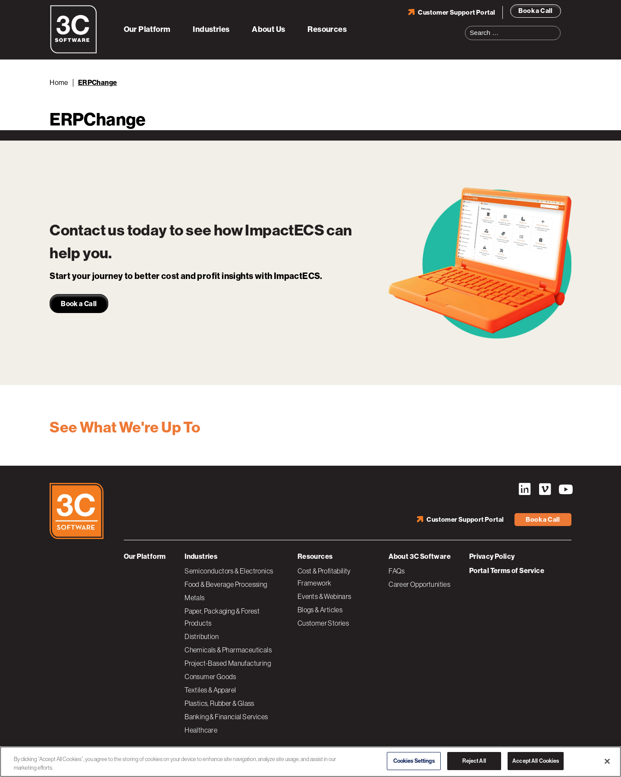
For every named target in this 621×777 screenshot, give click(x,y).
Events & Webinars (324, 596)
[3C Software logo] (73, 52)
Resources (327, 29)
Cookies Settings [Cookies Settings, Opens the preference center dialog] (414, 761)
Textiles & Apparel (210, 690)
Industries (211, 29)
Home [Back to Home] (59, 82)
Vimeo (544, 489)
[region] (310, 761)
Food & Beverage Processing (226, 584)
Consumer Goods (210, 676)
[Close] (607, 761)
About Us (268, 29)
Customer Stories (323, 623)
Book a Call (535, 11)
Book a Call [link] (79, 304)
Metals (194, 598)
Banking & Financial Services (226, 717)
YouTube (564, 489)
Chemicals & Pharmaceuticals (228, 650)
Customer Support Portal (456, 12)
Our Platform (147, 29)
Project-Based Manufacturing (228, 663)
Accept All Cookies (535, 761)
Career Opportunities (419, 584)
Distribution (202, 636)
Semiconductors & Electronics (229, 571)
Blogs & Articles (320, 610)
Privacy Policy (492, 556)
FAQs (397, 571)
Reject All (474, 761)
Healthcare (201, 730)
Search (556, 27)
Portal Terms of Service (506, 571)
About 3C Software (420, 556)
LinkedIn (524, 489)
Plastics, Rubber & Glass (219, 703)
